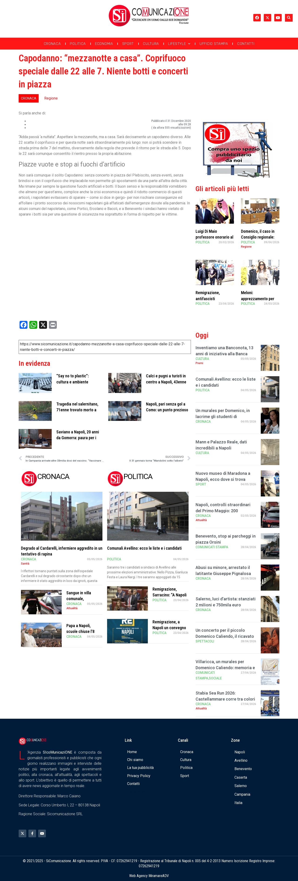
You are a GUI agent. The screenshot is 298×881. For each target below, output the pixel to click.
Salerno (240, 786)
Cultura (151, 44)
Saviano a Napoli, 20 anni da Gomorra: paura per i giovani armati (77, 437)
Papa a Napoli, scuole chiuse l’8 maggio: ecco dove (82, 631)
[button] (289, 18)
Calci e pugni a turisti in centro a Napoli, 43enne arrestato (166, 381)
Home (132, 752)
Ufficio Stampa (214, 44)
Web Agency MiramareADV (149, 876)
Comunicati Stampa (212, 547)
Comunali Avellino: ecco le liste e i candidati (144, 548)
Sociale (215, 678)
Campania (242, 794)
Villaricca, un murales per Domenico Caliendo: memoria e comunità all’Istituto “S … (225, 667)
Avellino (240, 760)
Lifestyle (179, 44)
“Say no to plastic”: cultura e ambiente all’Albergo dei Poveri (74, 381)
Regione (51, 98)
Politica (78, 44)
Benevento (243, 769)
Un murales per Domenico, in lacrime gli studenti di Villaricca (223, 416)
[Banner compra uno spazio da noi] (237, 176)
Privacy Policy (138, 776)
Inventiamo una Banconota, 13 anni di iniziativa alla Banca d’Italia (224, 353)
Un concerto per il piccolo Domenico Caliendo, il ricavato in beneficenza (225, 636)
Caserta (240, 777)
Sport (128, 44)
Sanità (25, 563)
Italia (238, 803)
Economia (104, 44)
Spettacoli (205, 641)
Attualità (72, 608)
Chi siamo (135, 760)
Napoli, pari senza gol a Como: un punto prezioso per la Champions (167, 410)
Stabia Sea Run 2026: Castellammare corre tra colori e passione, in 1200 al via (225, 699)
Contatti (245, 44)
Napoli (239, 752)
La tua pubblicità (140, 767)
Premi (199, 363)
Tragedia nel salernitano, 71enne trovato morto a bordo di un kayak (77, 410)
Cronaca (52, 44)
